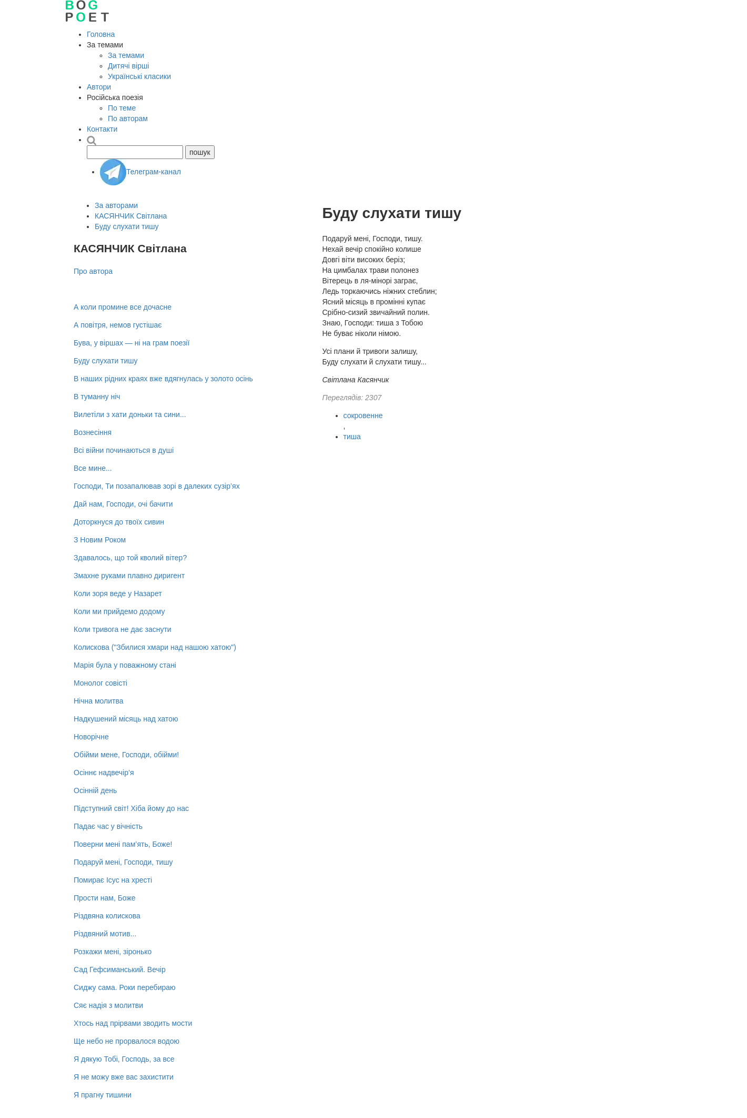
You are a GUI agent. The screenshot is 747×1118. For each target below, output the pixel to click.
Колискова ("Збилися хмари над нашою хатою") (155, 647)
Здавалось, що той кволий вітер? (130, 557)
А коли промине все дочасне (122, 307)
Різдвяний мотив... (105, 933)
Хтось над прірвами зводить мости (133, 1023)
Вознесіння (93, 432)
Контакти (102, 129)
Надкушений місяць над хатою (126, 719)
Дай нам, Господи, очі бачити (123, 504)
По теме (122, 108)
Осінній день (95, 790)
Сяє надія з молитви (108, 1005)
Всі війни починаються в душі (124, 450)
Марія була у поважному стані (125, 665)
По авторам (128, 118)
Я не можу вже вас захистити (124, 1077)
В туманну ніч (97, 396)
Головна (101, 34)
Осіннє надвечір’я (104, 772)
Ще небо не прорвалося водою (126, 1041)
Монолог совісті (100, 683)
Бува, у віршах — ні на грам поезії (131, 343)
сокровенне (363, 415)
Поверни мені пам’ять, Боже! (123, 844)
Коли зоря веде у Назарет (118, 593)
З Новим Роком (100, 540)
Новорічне (91, 737)
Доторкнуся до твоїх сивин (119, 522)
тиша (352, 436)
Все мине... (93, 468)
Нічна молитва (99, 701)
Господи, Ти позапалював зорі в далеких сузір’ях (157, 486)
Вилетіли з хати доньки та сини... (130, 414)
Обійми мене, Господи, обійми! (126, 754)
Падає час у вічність (108, 826)
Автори (99, 87)
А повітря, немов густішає (117, 325)
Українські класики (139, 76)
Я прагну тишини (103, 1095)
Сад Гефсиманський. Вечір (120, 969)
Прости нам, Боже (105, 898)
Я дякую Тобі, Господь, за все (124, 1059)
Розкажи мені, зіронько (113, 951)
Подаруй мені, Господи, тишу (123, 862)
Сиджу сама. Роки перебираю (125, 987)
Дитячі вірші (128, 66)
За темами (126, 55)
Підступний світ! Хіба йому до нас (131, 808)
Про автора (93, 271)
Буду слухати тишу (127, 226)
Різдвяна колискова (107, 916)
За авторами (116, 205)
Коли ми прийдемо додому (119, 611)
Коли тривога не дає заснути (122, 629)
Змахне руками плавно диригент (129, 575)
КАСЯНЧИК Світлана (131, 216)
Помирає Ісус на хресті (113, 880)
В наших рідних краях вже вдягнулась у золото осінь (163, 378)
